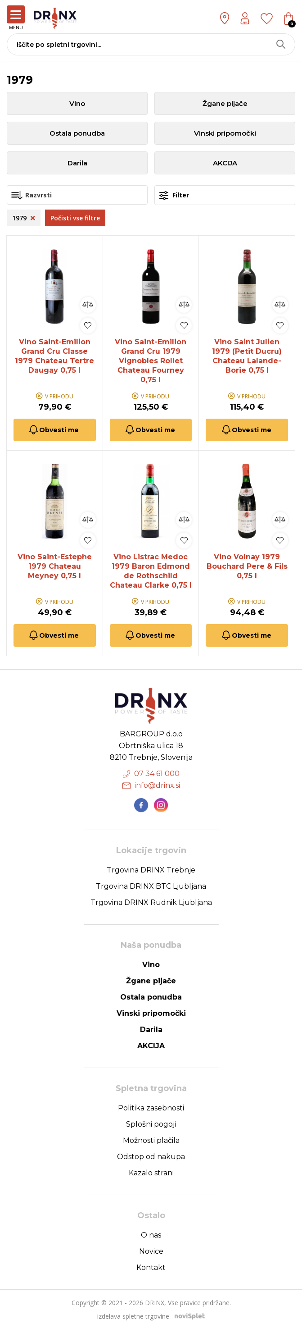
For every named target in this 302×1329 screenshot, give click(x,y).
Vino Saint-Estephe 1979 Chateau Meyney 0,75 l (55, 566)
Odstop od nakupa (151, 1156)
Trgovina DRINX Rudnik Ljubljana (151, 902)
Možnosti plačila (151, 1140)
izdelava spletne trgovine (133, 1316)
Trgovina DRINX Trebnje (151, 870)
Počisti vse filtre (75, 218)
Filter (174, 195)
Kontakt (151, 1267)
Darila (77, 163)
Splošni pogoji (151, 1124)
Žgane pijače (225, 103)
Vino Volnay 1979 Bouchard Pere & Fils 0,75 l (247, 566)
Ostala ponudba (77, 133)
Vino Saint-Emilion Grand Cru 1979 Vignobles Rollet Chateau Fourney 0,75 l (150, 361)
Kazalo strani (151, 1173)
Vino (77, 103)
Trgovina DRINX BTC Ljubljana (151, 886)
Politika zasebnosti (151, 1108)
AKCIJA (225, 163)
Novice (151, 1251)
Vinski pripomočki (225, 133)
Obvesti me (53, 429)
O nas (151, 1235)
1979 (23, 218)
